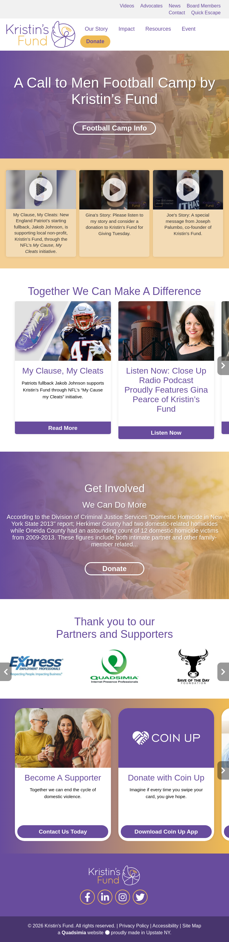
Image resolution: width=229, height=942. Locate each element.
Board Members (204, 5)
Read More (63, 428)
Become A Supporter (62, 777)
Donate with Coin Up (166, 777)
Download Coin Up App (166, 831)
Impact (127, 29)
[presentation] (223, 365)
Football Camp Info (114, 128)
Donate (95, 41)
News (175, 5)
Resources (158, 29)
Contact (177, 12)
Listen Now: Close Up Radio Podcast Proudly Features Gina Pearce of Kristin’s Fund (166, 390)
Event (189, 29)
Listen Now (166, 433)
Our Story (96, 29)
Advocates (151, 5)
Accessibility (165, 925)
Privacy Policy (134, 925)
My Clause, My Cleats (62, 370)
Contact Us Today (63, 831)
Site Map (191, 925)
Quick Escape (206, 12)
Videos (127, 5)
